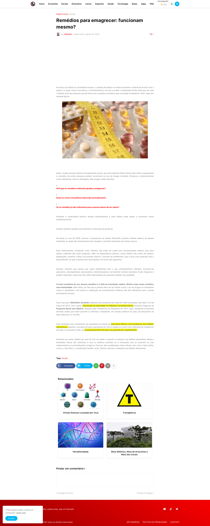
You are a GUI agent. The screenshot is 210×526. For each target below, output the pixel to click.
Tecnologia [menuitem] (122, 4)
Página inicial (62, 14)
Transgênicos (129, 412)
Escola (72, 14)
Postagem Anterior (65, 493)
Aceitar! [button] (11, 518)
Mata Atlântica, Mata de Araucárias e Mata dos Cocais (129, 453)
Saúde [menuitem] (111, 4)
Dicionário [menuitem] (77, 4)
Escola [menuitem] (64, 4)
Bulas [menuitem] (134, 4)
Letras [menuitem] (88, 4)
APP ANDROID (133, 522)
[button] (172, 4)
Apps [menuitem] (143, 4)
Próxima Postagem (144, 493)
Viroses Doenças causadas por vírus (80, 412)
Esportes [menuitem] (99, 4)
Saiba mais (21, 513)
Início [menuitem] (41, 4)
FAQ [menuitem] (152, 4)
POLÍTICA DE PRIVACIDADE (155, 522)
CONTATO (174, 522)
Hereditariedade (81, 451)
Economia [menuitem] (53, 4)
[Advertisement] (105, 60)
